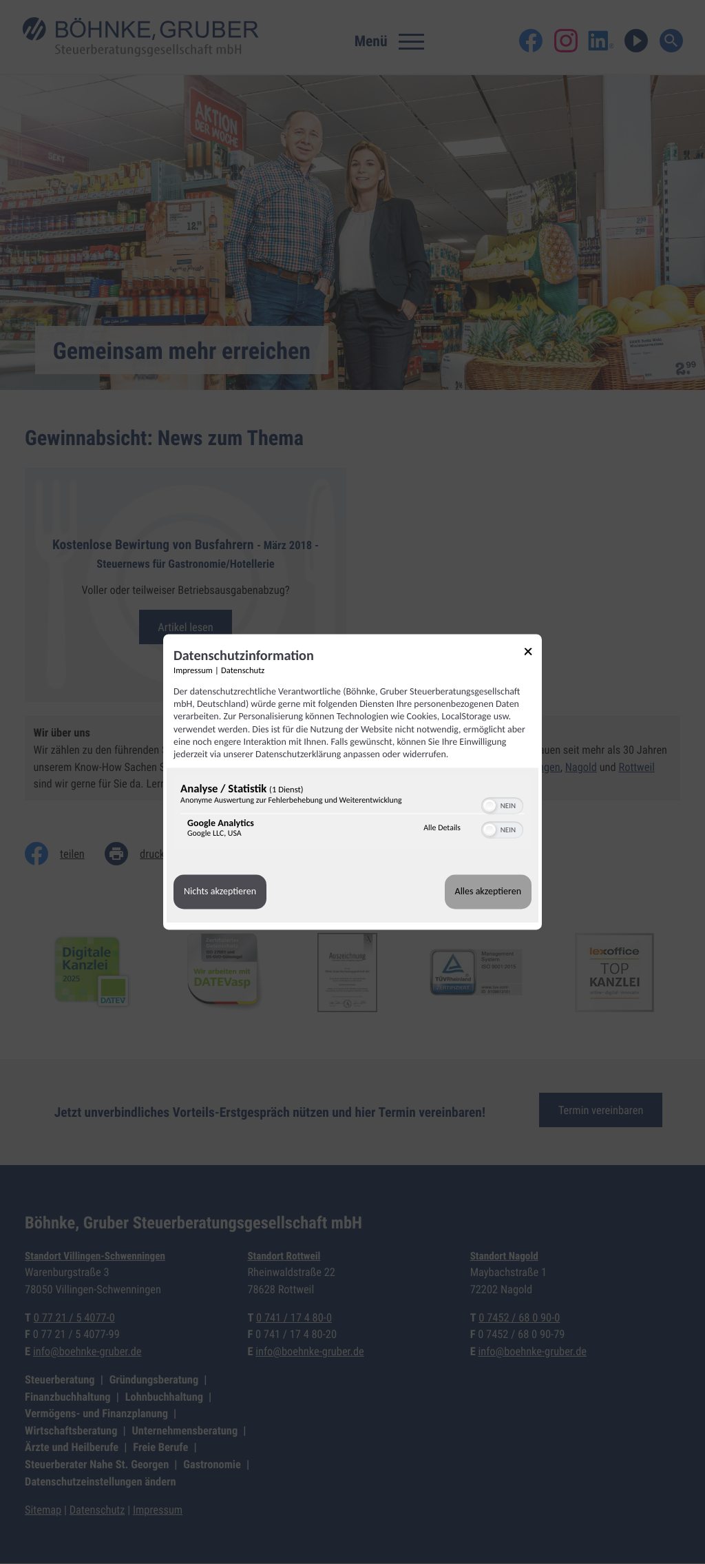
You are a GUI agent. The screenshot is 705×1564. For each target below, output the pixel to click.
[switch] (502, 804)
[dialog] (352, 781)
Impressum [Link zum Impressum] (193, 671)
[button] (489, 806)
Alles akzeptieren (488, 892)
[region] (352, 814)
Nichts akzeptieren (220, 892)
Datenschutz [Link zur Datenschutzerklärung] (242, 671)
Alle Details (442, 828)
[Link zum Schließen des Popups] (533, 653)
